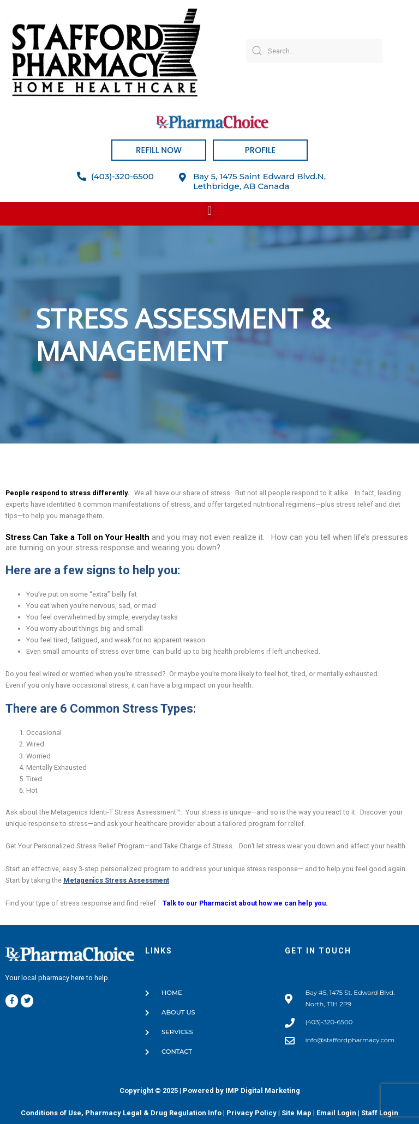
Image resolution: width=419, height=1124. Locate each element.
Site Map (297, 1113)
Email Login (336, 1113)
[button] (209, 211)
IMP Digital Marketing (262, 1090)
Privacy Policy (251, 1113)
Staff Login (379, 1113)
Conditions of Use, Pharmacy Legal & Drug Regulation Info (121, 1113)
